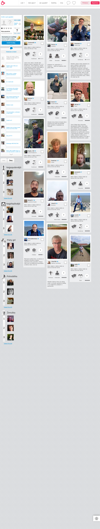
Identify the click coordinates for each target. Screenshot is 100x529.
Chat (61, 3)
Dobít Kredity (11, 43)
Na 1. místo (17, 33)
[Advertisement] (9, 377)
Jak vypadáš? (43, 3)
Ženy (10, 160)
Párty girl (11, 240)
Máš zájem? (32, 3)
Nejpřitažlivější (13, 204)
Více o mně (17, 20)
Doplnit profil (16, 24)
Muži (3, 160)
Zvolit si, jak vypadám (7, 17)
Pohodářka (12, 276)
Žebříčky (54, 3)
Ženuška (11, 312)
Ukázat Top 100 (8, 198)
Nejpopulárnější (13, 167)
